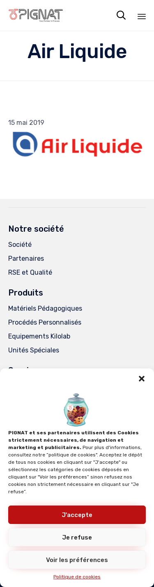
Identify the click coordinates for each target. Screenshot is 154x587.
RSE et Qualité (30, 272)
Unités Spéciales (33, 350)
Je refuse (77, 537)
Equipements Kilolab (39, 336)
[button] (142, 379)
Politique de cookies (77, 577)
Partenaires (26, 258)
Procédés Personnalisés (44, 322)
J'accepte (77, 515)
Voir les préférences (77, 560)
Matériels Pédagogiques (45, 308)
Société (20, 244)
